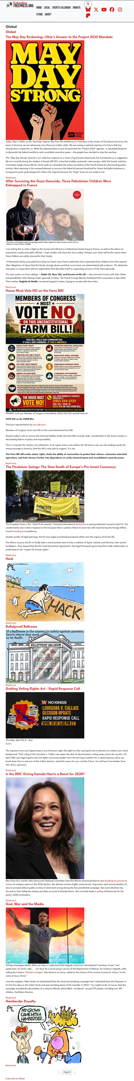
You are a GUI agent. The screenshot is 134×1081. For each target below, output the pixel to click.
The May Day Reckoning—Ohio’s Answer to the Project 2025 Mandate (59, 37)
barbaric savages (34, 972)
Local (47, 8)
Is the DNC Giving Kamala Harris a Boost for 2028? (45, 774)
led (68, 543)
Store (39, 14)
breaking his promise (115, 881)
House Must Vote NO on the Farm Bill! (35, 291)
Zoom (8, 744)
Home (39, 8)
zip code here (39, 425)
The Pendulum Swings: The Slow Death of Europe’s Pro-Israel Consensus (61, 467)
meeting (17, 531)
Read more (11, 178)
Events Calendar (61, 8)
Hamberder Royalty (21, 1001)
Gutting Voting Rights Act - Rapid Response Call (43, 689)
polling (100, 891)
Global (11, 32)
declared (80, 524)
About (48, 14)
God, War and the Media (25, 904)
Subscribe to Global (15, 1079)
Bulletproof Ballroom (21, 626)
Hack (9, 559)
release (9, 884)
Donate (76, 8)
